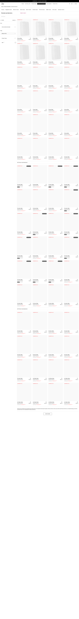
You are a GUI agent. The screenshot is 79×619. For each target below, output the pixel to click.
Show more (39, 495)
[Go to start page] (2, 4)
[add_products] (18, 43)
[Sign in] (70, 4)
